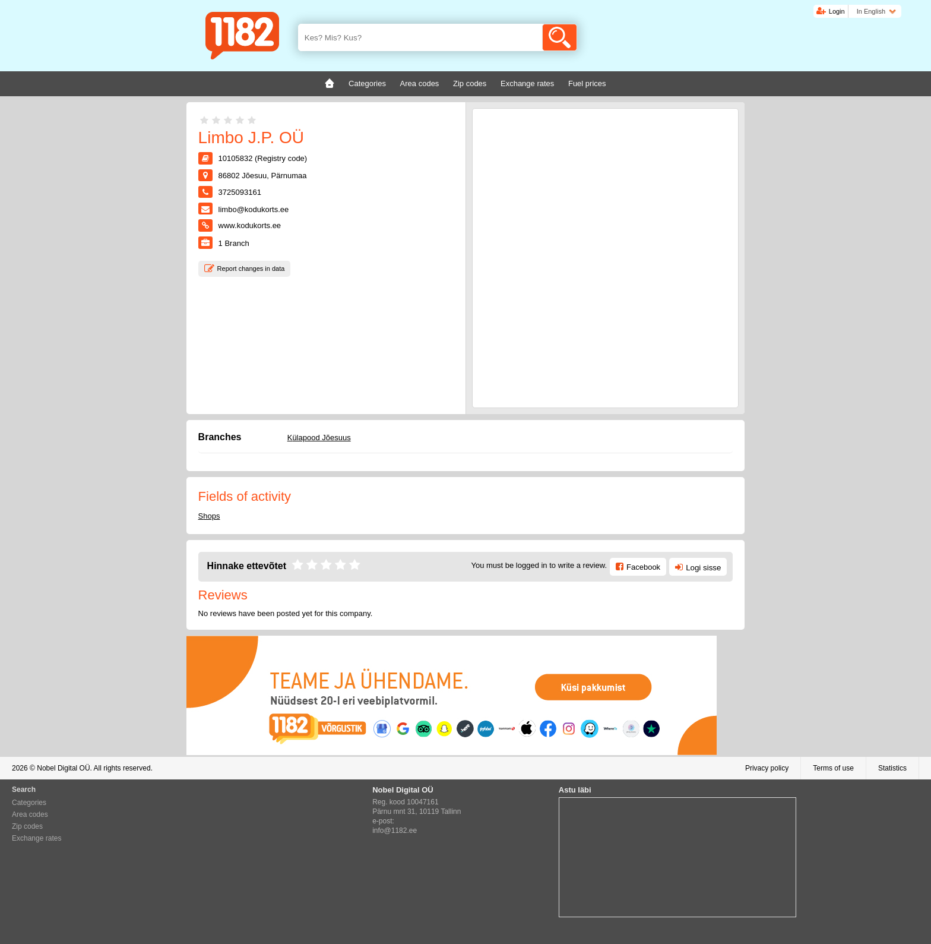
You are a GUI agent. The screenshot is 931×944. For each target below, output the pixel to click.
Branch (233, 243)
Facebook (643, 567)
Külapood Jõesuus (319, 437)
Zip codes (27, 826)
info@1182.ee (394, 830)
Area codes (30, 814)
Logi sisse (703, 567)
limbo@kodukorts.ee (253, 209)
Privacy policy (766, 768)
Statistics (892, 768)
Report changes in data (251, 268)
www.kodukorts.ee (249, 225)
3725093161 (239, 192)
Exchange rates (36, 838)
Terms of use (833, 768)
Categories (29, 802)
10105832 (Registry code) (263, 158)
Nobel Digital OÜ (63, 768)
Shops (209, 516)
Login (837, 11)
